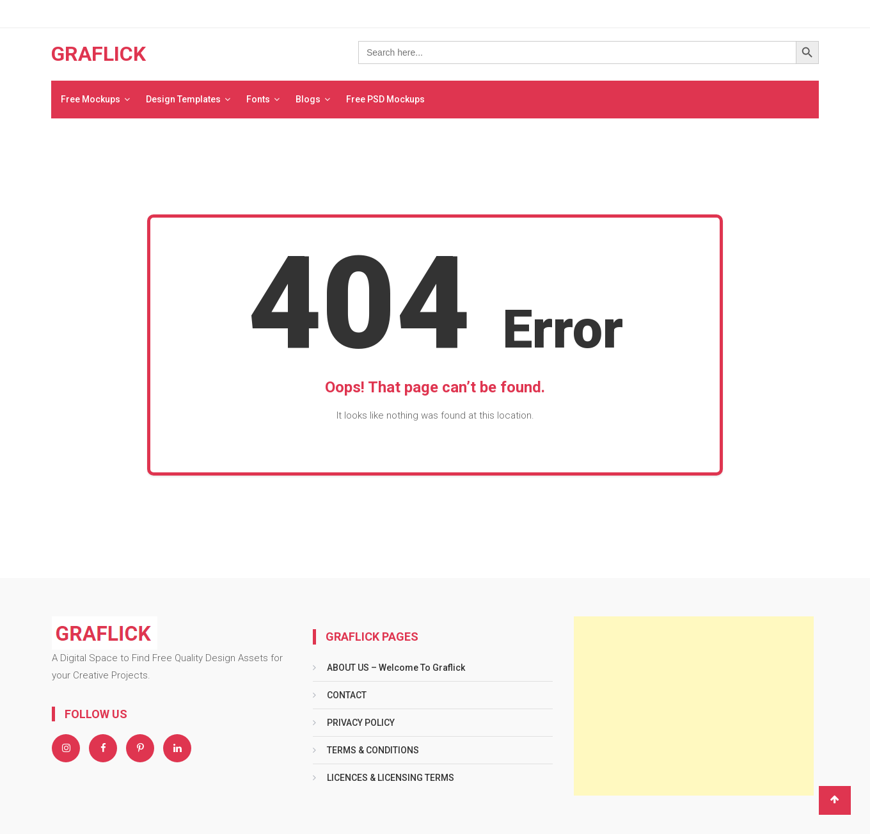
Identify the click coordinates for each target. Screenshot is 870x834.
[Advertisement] (694, 706)
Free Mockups (90, 99)
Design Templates (183, 99)
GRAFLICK (98, 54)
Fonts (258, 99)
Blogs (308, 99)
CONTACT (347, 695)
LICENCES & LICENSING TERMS (390, 778)
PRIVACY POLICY (361, 723)
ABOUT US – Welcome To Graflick (396, 667)
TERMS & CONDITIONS (373, 750)
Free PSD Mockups (385, 99)
